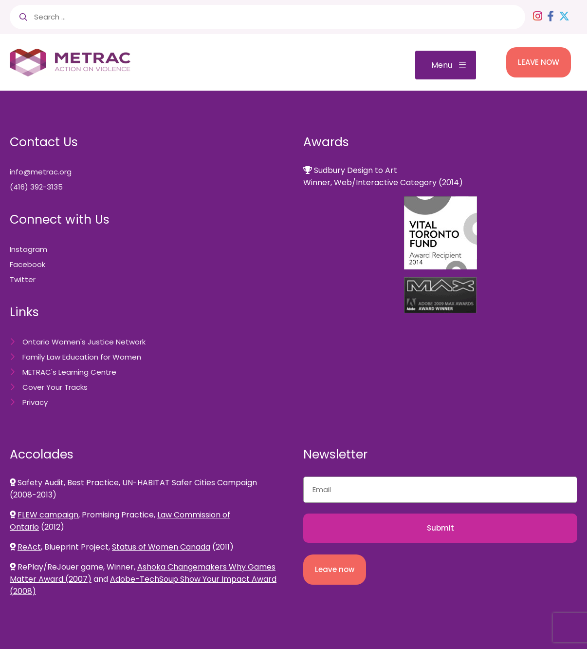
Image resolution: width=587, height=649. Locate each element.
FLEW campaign (48, 514)
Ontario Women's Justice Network (84, 342)
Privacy (35, 402)
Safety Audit (41, 482)
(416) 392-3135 (36, 187)
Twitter (23, 279)
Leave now (334, 569)
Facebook (27, 264)
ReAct (29, 547)
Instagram (28, 249)
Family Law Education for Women (81, 357)
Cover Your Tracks (55, 387)
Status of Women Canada (161, 547)
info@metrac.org (41, 172)
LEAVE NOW (538, 62)
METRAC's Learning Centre (69, 372)
